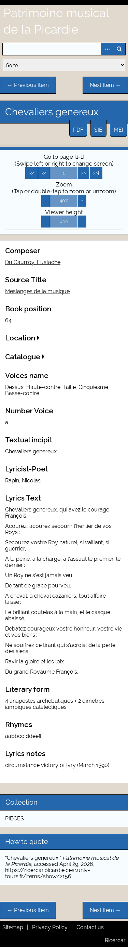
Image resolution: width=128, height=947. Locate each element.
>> (83, 173)
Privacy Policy (50, 927)
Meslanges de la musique (37, 291)
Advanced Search (107, 49)
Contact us (90, 927)
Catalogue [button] (25, 356)
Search (119, 49)
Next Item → (105, 85)
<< (44, 173)
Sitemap (12, 927)
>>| (96, 173)
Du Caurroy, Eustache (32, 262)
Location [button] (22, 338)
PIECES (14, 818)
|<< (31, 173)
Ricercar (115, 940)
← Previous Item (28, 85)
